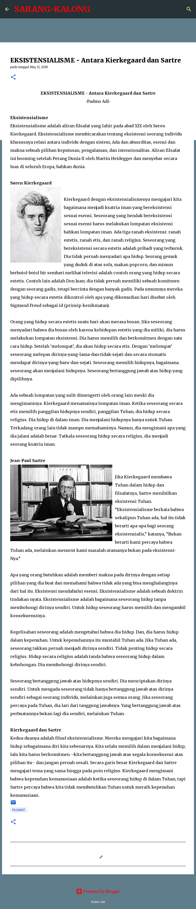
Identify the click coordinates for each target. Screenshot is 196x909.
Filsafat (18, 810)
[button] (13, 77)
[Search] (189, 9)
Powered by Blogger (98, 891)
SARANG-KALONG (52, 9)
